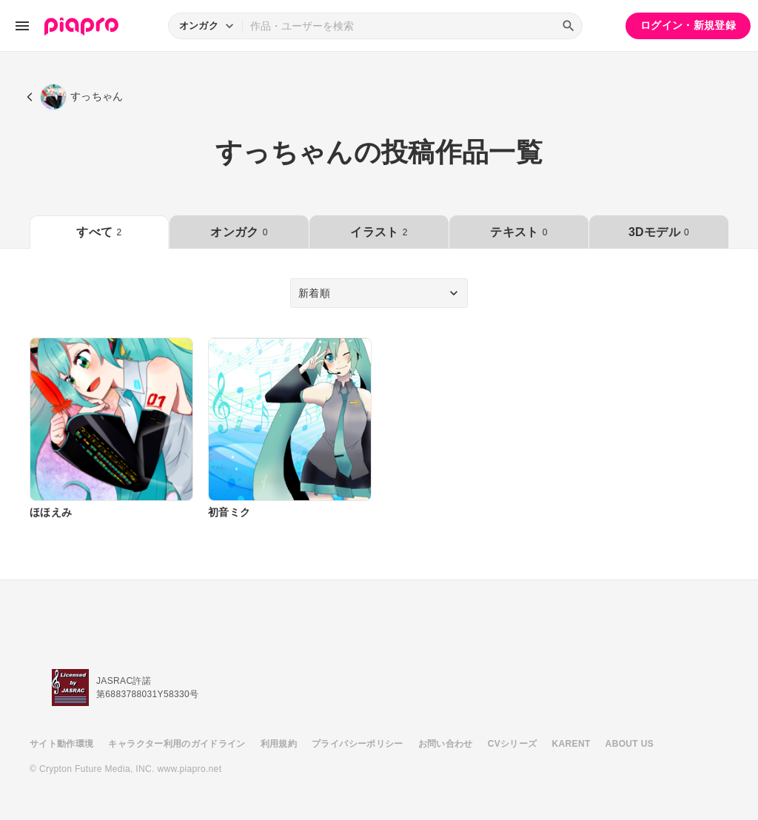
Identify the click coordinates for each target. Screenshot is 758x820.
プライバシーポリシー (357, 744)
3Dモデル (658, 232)
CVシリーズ (512, 744)
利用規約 (279, 744)
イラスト (378, 232)
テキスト (518, 232)
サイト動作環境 (61, 744)
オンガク (238, 232)
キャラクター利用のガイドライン (176, 744)
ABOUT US (630, 744)
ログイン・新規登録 (688, 25)
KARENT (571, 744)
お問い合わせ (445, 744)
